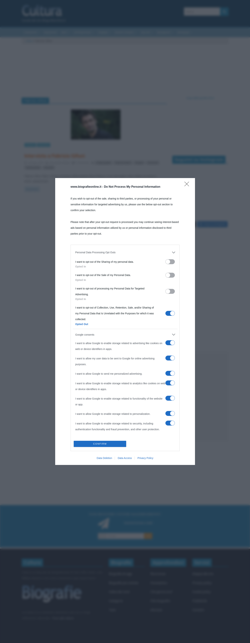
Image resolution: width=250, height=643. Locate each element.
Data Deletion (104, 458)
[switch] (170, 261)
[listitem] (125, 252)
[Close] (187, 185)
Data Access (125, 458)
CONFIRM (100, 443)
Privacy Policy (145, 458)
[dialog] (125, 321)
